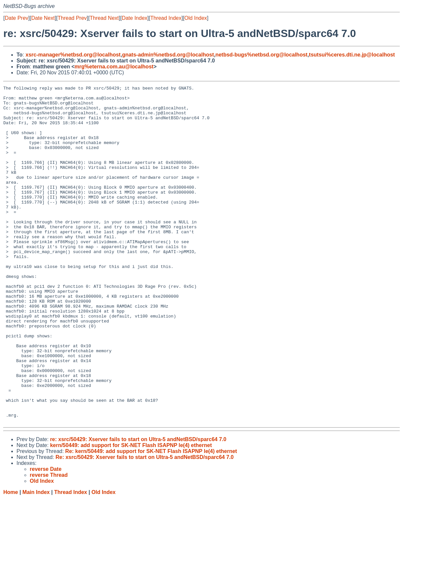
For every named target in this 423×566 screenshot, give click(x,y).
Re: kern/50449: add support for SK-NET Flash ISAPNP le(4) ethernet (151, 518)
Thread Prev (72, 18)
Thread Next (104, 18)
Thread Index (165, 18)
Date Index (134, 18)
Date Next (43, 18)
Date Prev (16, 18)
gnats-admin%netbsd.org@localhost (168, 54)
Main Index (36, 559)
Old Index (195, 18)
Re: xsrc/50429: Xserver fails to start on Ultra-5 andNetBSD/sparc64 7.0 (145, 524)
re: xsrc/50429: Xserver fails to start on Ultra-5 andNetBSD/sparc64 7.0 (138, 506)
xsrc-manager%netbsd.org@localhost (73, 54)
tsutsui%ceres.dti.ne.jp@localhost (352, 54)
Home (10, 559)
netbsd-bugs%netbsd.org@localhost (261, 54)
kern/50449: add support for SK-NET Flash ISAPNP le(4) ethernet (131, 512)
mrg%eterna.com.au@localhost (114, 66)
